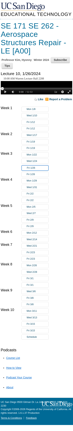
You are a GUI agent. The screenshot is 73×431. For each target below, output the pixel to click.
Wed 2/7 (37, 213)
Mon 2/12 (37, 233)
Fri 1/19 (37, 141)
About (9, 387)
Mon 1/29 (37, 180)
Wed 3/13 (37, 317)
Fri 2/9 (37, 220)
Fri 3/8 (37, 298)
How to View (13, 367)
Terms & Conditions (11, 418)
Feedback (31, 418)
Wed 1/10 (37, 115)
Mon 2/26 (37, 265)
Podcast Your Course (19, 377)
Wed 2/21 (37, 246)
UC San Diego (23, 7)
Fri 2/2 (37, 193)
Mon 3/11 (37, 311)
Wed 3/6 (37, 291)
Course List (13, 357)
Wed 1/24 (37, 161)
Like (40, 99)
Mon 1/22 (37, 154)
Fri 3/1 (37, 278)
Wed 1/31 (37, 187)
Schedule (32, 337)
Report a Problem (60, 99)
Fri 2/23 (37, 252)
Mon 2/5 (37, 207)
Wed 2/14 (37, 239)
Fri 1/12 (37, 122)
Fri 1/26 (37, 168)
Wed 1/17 (37, 135)
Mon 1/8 (37, 109)
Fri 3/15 (37, 324)
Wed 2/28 (37, 272)
